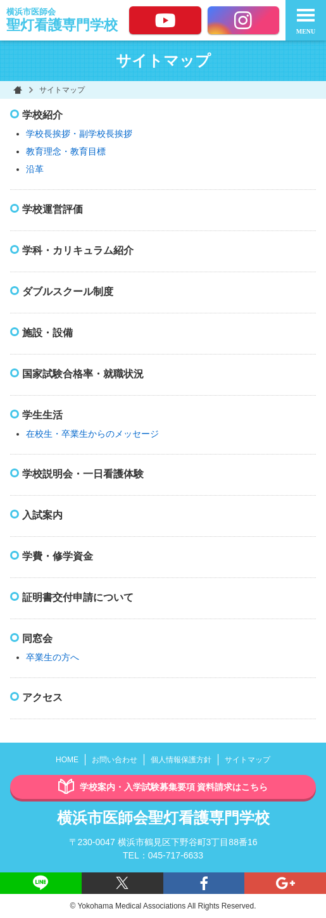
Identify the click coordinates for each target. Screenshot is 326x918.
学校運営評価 (52, 209)
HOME (67, 759)
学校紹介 (42, 115)
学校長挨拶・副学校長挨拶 (79, 134)
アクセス (42, 697)
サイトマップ (247, 759)
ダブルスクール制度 (67, 291)
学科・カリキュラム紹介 (78, 250)
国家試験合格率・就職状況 (83, 373)
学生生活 (42, 415)
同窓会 (37, 638)
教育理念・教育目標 (66, 151)
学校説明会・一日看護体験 (83, 473)
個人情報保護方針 (181, 759)
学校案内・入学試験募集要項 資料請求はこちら (163, 787)
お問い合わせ (114, 759)
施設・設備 (47, 332)
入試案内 (42, 515)
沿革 (35, 169)
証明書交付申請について (78, 597)
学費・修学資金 (57, 556)
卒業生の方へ (52, 657)
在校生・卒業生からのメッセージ (92, 434)
